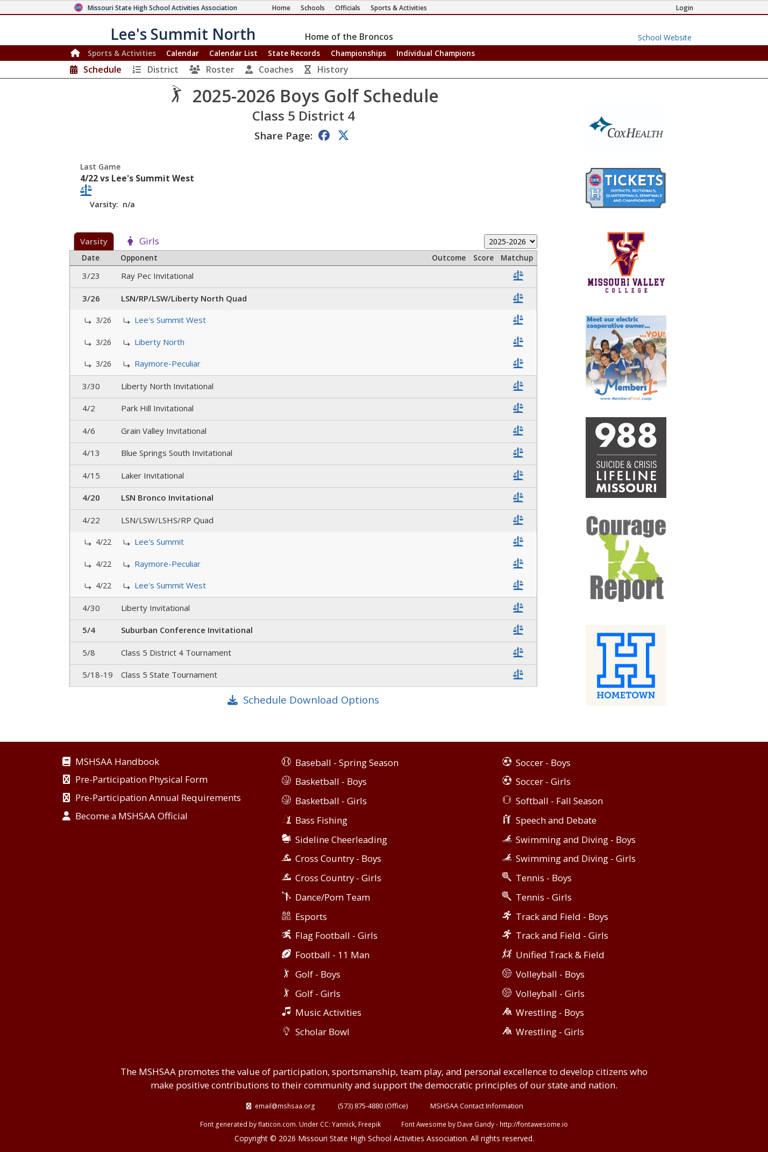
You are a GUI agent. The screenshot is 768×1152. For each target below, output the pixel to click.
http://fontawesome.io (534, 1124)
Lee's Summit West (171, 319)
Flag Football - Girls (336, 935)
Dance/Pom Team (332, 897)
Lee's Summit (160, 541)
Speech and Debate (556, 820)
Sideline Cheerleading (341, 839)
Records (294, 53)
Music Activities (328, 1012)
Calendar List (233, 53)
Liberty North (160, 341)
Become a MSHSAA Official (131, 816)
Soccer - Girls (543, 781)
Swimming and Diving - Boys (576, 839)
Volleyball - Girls (550, 993)
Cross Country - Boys (338, 858)
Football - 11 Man (332, 955)
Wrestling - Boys (550, 1012)
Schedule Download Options (311, 699)
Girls (149, 241)
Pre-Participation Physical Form (141, 780)
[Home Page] (281, 8)
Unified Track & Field (560, 955)
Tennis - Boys (544, 878)
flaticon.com (277, 1124)
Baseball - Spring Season (347, 762)
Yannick (343, 1124)
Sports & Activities (122, 53)
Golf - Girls (317, 993)
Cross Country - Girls (338, 878)
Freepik (369, 1124)
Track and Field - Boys (562, 916)
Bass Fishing (321, 820)
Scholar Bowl (322, 1031)
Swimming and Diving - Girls (576, 858)
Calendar (182, 53)
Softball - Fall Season (559, 801)
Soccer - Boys (543, 762)
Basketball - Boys (331, 781)
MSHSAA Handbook (117, 762)
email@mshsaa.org (285, 1105)
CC (324, 1124)
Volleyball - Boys (550, 974)
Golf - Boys (317, 974)
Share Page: (283, 135)
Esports (311, 916)
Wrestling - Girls (550, 1031)
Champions (435, 53)
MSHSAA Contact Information (476, 1106)
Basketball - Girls (331, 801)
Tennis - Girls (544, 897)
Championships (358, 53)
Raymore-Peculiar (168, 363)
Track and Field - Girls (562, 935)
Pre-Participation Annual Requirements (158, 798)
